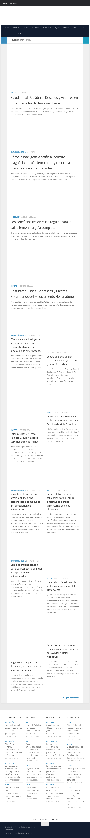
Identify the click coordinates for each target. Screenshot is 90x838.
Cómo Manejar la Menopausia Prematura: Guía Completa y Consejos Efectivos (13, 793)
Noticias (8, 33)
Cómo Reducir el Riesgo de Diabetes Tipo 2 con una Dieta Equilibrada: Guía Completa (63, 420)
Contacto (13, 3)
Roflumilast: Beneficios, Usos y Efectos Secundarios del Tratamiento (62, 586)
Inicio (5, 3)
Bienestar (15, 28)
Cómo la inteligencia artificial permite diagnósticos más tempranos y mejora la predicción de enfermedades (42, 162)
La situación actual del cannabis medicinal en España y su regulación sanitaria (54, 793)
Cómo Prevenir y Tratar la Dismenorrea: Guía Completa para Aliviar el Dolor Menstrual (13, 749)
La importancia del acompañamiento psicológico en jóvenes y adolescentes (54, 771)
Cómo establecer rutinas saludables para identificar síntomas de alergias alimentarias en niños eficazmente (61, 502)
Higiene (57, 28)
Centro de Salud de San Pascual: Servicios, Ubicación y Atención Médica (62, 360)
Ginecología (46, 28)
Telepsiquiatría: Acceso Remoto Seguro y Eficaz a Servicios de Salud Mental (25, 437)
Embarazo (35, 28)
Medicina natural (69, 28)
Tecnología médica (18, 152)
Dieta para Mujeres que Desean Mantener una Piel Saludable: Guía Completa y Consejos (76, 752)
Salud (81, 28)
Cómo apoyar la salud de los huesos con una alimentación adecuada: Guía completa (76, 774)
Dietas (25, 28)
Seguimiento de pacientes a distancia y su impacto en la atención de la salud (26, 666)
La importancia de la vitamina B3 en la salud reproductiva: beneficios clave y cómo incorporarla (13, 771)
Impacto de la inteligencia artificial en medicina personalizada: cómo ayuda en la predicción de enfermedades (25, 502)
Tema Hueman (30, 833)
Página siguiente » (71, 697)
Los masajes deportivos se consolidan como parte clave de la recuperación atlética (55, 749)
